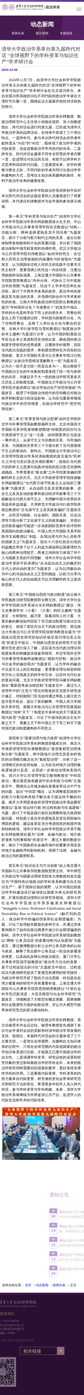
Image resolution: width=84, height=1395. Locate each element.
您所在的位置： (13, 1285)
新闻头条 (18, 32)
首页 (28, 1285)
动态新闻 (42, 1285)
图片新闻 (42, 32)
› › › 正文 (50, 1285)
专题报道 (66, 32)
